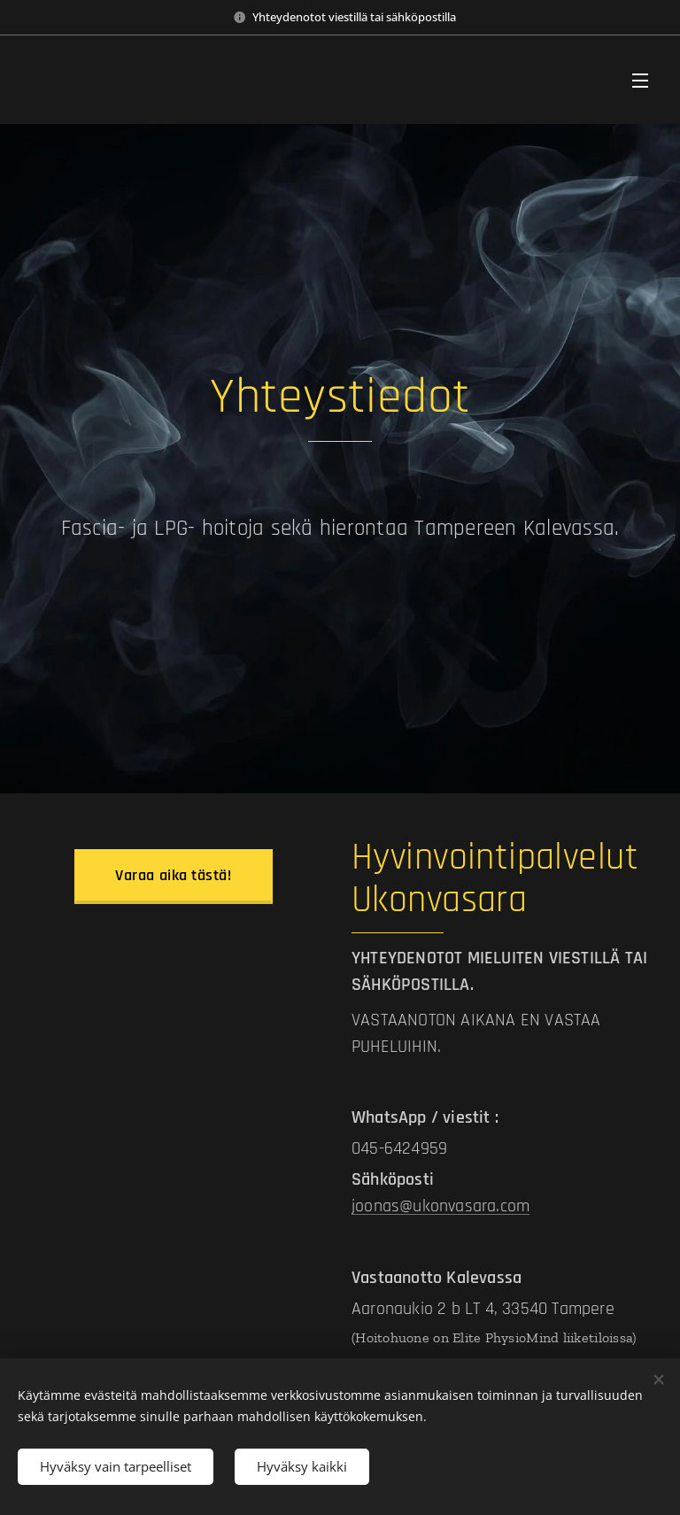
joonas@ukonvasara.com (440, 1205)
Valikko (640, 80)
